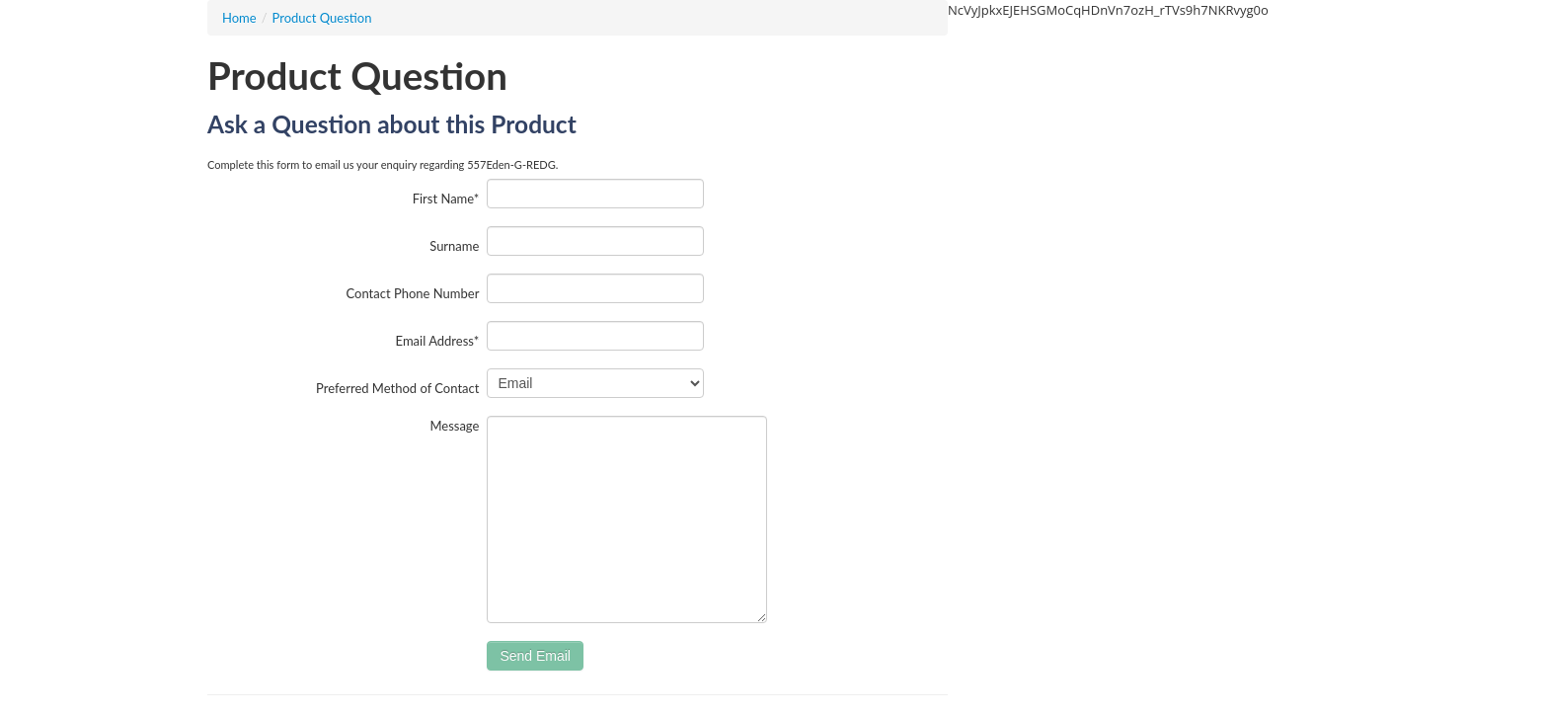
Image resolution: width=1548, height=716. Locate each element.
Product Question (322, 18)
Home (239, 18)
